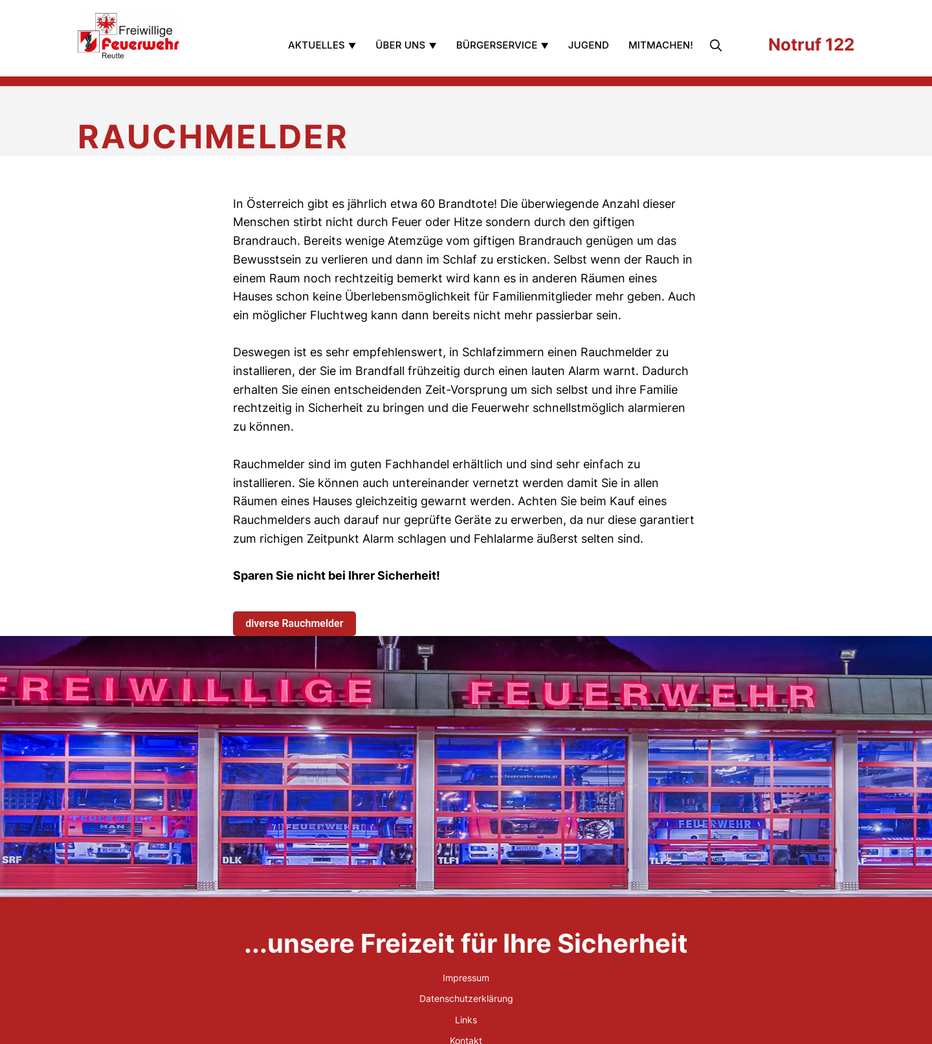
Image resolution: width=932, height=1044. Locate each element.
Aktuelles (316, 45)
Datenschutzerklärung (466, 998)
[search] (717, 45)
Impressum (466, 977)
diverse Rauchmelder (294, 623)
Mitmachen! (660, 45)
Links (466, 1019)
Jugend (588, 45)
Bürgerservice (497, 45)
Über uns (400, 45)
